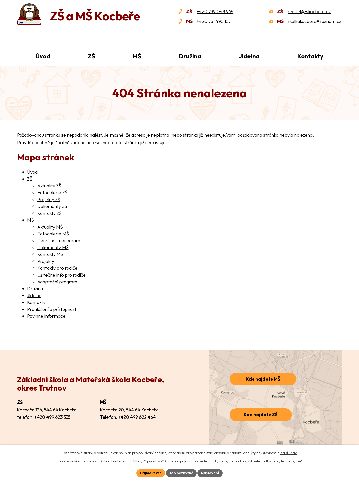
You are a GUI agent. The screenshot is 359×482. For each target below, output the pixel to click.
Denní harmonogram (58, 241)
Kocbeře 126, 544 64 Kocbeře (46, 410)
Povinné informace (46, 316)
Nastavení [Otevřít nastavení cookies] (210, 473)
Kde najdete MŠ (263, 379)
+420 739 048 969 (215, 11)
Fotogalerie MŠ (53, 234)
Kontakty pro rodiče (57, 268)
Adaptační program (57, 282)
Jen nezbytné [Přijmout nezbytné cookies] (181, 473)
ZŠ (91, 56)
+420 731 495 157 (214, 21)
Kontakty (310, 56)
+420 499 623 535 (52, 417)
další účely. (288, 453)
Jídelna (249, 56)
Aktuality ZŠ (49, 186)
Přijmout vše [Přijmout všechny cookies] (151, 473)
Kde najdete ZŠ (261, 414)
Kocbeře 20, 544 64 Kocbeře (129, 410)
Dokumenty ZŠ (52, 206)
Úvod (43, 56)
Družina (190, 56)
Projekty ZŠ (48, 199)
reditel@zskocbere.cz (309, 11)
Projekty (45, 261)
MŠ (136, 56)
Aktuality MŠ (50, 227)
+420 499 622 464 (137, 417)
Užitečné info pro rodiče (61, 275)
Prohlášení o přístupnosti (52, 309)
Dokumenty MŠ (53, 247)
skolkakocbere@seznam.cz (314, 21)
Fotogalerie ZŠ (52, 193)
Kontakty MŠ (50, 254)
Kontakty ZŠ (49, 213)
